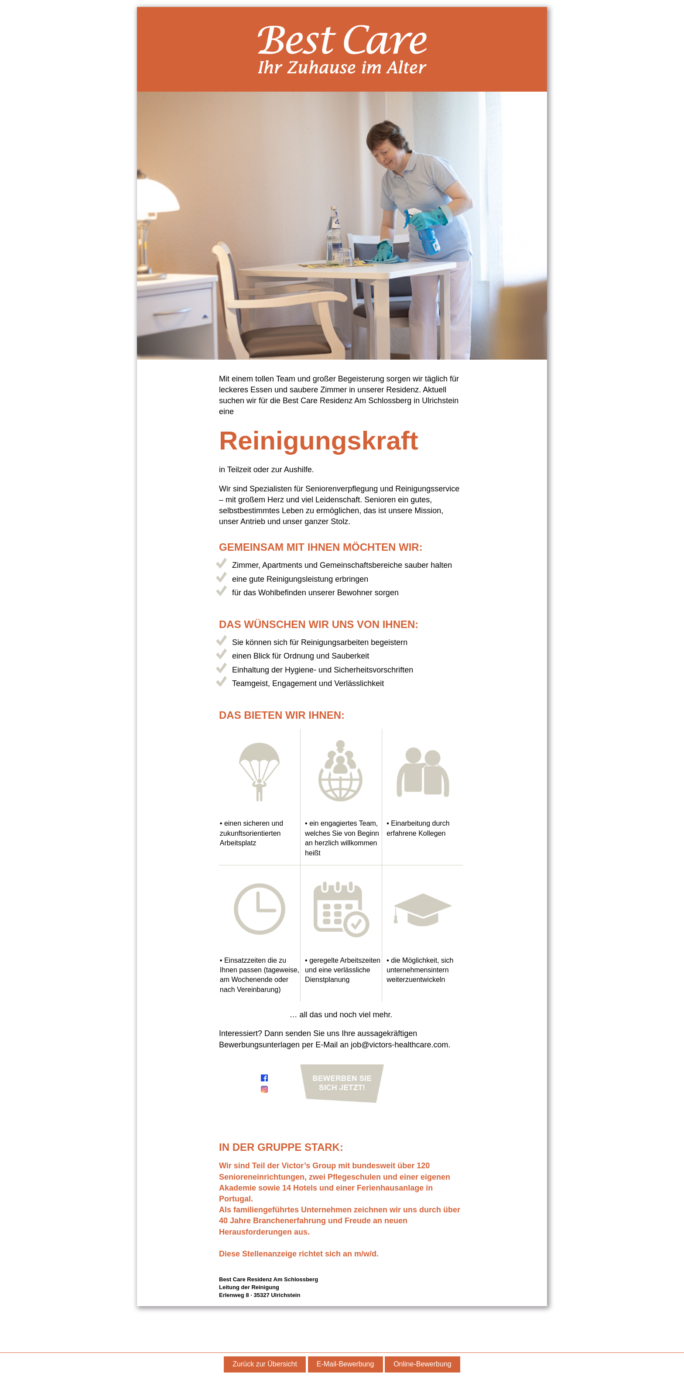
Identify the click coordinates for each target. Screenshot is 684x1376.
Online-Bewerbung (422, 1364)
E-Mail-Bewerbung (345, 1364)
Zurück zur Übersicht (265, 1364)
